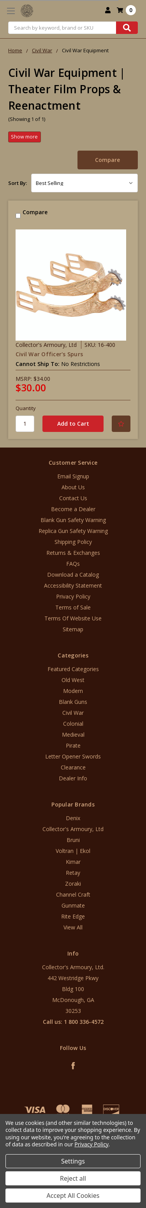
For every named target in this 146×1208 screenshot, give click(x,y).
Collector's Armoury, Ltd (73, 829)
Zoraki (73, 883)
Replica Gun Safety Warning (73, 531)
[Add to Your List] (121, 424)
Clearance (73, 767)
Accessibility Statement (73, 585)
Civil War (73, 712)
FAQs (73, 563)
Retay (73, 872)
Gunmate (73, 905)
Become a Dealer (73, 509)
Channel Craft (73, 894)
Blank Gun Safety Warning (73, 520)
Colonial (73, 723)
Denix (73, 818)
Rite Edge (73, 916)
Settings (73, 1161)
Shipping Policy (73, 541)
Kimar (73, 861)
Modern (73, 691)
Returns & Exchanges (73, 552)
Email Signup (73, 476)
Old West (73, 680)
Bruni (73, 840)
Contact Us (73, 498)
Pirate (73, 745)
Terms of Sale (73, 607)
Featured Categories (73, 669)
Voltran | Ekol (73, 850)
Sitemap (73, 629)
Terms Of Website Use (73, 618)
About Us (73, 487)
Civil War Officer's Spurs (49, 354)
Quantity (26, 408)
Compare (107, 159)
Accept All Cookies (73, 1195)
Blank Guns (73, 701)
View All (73, 927)
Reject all (73, 1178)
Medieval (73, 734)
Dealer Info (73, 778)
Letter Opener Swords (73, 756)
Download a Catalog (73, 574)
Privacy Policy (73, 596)
